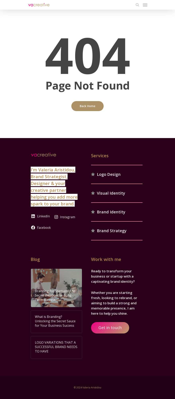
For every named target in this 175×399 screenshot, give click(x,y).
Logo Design (109, 174)
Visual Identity (111, 193)
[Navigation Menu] (145, 5)
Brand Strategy (112, 230)
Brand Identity (111, 212)
